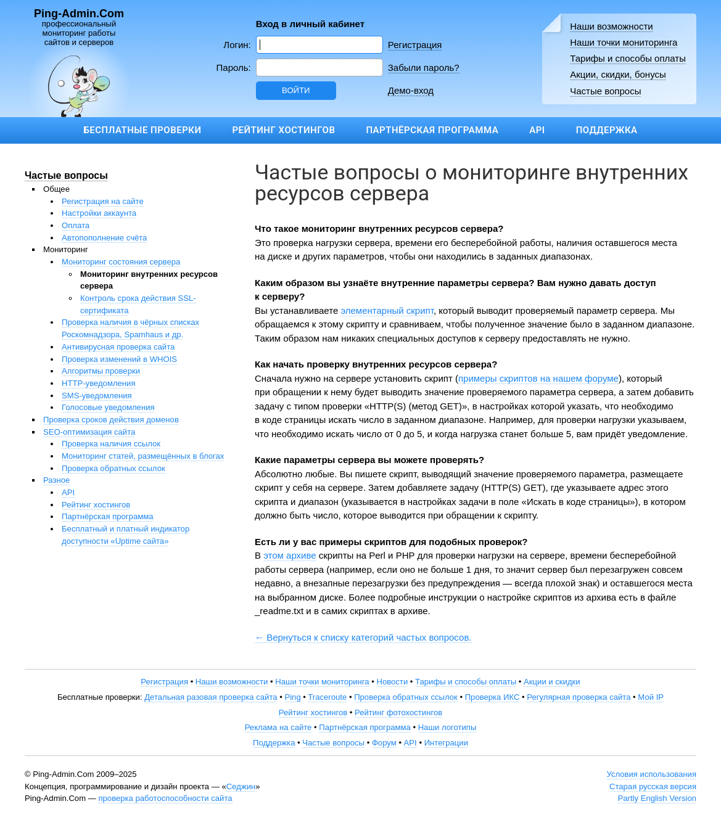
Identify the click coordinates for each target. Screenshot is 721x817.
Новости (392, 681)
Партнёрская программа (432, 130)
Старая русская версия (652, 786)
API (537, 130)
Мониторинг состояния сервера (121, 261)
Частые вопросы (605, 91)
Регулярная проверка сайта (578, 697)
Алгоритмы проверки (101, 371)
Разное (56, 480)
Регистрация (415, 44)
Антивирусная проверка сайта (118, 346)
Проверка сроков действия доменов (111, 419)
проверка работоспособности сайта (165, 798)
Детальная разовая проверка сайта (210, 697)
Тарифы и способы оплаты (628, 58)
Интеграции (446, 742)
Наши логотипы (447, 727)
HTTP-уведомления (99, 383)
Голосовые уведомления (108, 407)
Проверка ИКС (492, 697)
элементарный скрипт (386, 310)
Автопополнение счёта (104, 237)
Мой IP (651, 697)
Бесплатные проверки (142, 130)
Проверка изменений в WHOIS (119, 359)
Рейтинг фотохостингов (398, 712)
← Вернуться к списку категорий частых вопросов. (363, 637)
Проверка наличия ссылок (111, 443)
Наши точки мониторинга (623, 42)
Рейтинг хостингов (283, 130)
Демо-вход (411, 90)
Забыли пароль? (423, 67)
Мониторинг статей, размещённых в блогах (143, 456)
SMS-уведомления (97, 395)
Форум (384, 742)
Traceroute (327, 697)
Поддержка (607, 130)
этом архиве (289, 555)
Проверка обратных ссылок (113, 468)
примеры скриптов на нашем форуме (538, 378)
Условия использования (651, 774)
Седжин (240, 786)
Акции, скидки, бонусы (618, 74)
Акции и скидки (552, 681)
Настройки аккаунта (99, 213)
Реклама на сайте (278, 727)
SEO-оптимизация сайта (89, 432)
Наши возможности (611, 26)
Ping (292, 697)
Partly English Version (656, 798)
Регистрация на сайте (103, 201)
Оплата (75, 225)
